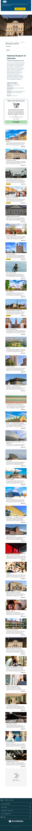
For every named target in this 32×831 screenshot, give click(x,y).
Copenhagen (18, 42)
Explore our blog (20, 9)
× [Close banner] (28, 2)
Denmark (12, 42)
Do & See (22, 42)
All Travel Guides (7, 800)
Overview (8, 46)
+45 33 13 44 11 (13, 95)
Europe (7, 42)
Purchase (16, 122)
